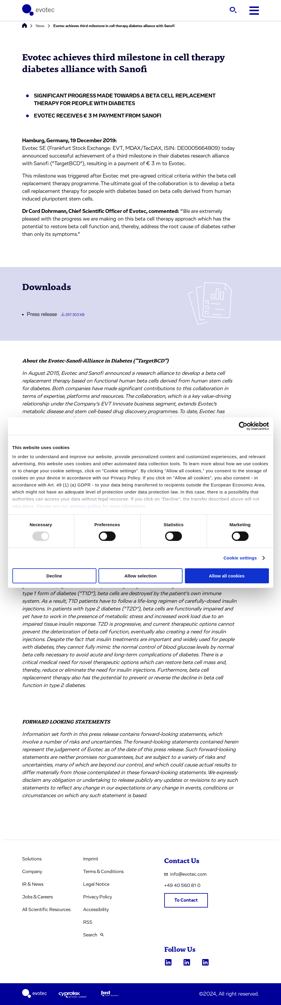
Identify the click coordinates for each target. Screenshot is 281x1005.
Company (32, 871)
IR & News (32, 884)
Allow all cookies (227, 575)
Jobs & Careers (37, 897)
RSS (87, 922)
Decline (54, 575)
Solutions (32, 859)
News (40, 26)
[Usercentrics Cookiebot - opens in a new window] (243, 425)
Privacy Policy (97, 897)
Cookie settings (240, 557)
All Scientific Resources (46, 909)
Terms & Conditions (103, 871)
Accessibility (96, 909)
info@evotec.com (185, 874)
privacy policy (85, 506)
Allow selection (140, 575)
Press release (55, 314)
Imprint (90, 859)
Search (93, 935)
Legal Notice (96, 884)
